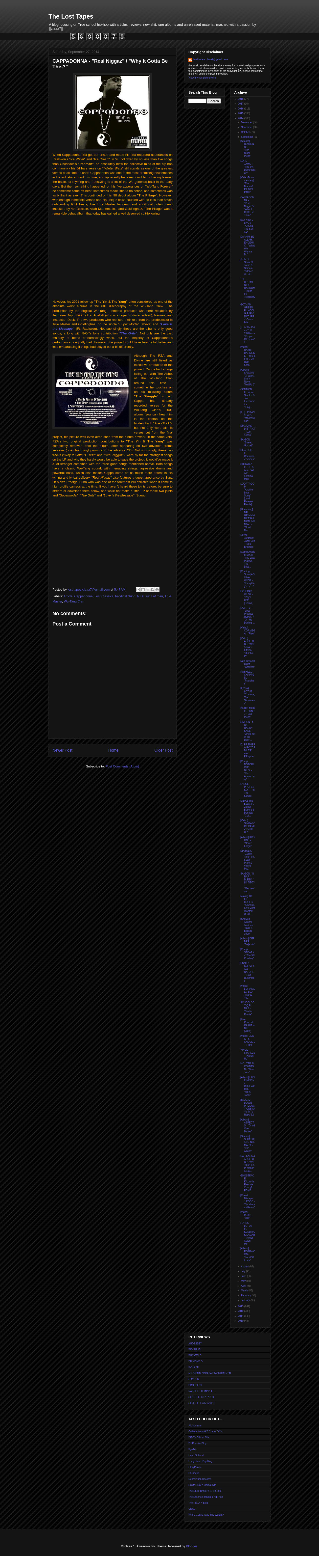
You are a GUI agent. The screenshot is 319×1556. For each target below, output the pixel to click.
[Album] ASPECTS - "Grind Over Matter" (247, 1125)
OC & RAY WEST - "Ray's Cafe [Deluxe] (246, 597)
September (247, 137)
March (245, 1290)
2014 (241, 118)
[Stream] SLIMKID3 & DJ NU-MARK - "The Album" (247, 1143)
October (245, 132)
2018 (241, 99)
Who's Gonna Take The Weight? (206, 1514)
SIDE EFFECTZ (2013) (201, 1397)
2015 (241, 113)
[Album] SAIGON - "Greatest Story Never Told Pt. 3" (247, 377)
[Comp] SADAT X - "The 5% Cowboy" (247, 954)
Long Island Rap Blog (200, 1461)
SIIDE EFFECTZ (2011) (201, 1403)
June (244, 1276)
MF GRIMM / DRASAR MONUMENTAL (210, 1373)
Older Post (163, 750)
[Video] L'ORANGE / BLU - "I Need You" (247, 991)
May (243, 1281)
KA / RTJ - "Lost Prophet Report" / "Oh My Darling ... (247, 615)
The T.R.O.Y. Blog (198, 1502)
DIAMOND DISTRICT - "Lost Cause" (247, 430)
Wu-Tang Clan (74, 601)
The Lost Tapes (70, 16)
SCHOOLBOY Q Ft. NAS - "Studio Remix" (247, 1008)
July (243, 1271)
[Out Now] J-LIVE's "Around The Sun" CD (247, 225)
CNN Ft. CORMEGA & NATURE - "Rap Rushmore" (247, 972)
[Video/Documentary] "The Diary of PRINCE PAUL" (247, 185)
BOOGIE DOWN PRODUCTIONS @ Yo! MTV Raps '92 (247, 1107)
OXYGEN (193, 1379)
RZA (140, 596)
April (244, 1285)
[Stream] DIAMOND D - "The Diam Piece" (247, 148)
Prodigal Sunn (125, 596)
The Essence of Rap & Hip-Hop (205, 1497)
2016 (241, 108)
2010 (241, 1320)
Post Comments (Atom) (122, 766)
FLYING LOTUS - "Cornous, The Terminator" (247, 696)
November (247, 127)
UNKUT (192, 1508)
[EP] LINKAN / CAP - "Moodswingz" (247, 416)
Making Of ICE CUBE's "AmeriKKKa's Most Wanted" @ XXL (247, 905)
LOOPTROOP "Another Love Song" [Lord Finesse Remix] (247, 494)
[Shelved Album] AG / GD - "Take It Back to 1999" (247, 926)
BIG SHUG (194, 1349)
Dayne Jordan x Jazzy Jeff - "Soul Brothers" (247, 541)
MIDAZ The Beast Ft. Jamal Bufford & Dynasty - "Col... (247, 808)
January (245, 1300)
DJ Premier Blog (197, 1443)
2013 (241, 1306)
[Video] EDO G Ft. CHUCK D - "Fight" (247, 1040)
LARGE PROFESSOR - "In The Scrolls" (247, 790)
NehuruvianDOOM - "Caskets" (247, 664)
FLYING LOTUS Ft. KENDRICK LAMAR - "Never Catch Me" (247, 1233)
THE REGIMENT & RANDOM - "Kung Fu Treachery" (247, 289)
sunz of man (154, 596)
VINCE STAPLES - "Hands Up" (247, 1054)
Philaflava (193, 1473)
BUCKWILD (195, 1355)
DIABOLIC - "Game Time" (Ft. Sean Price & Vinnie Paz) (247, 859)
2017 (241, 103)
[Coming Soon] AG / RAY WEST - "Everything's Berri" (247, 579)
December (247, 122)
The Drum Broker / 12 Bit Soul (204, 1491)
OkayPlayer (194, 1467)
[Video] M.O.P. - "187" (246, 1215)
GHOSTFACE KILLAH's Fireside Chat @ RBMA (247, 1183)
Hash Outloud (196, 1455)
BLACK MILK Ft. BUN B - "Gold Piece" (247, 712)
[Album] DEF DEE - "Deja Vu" (247, 941)
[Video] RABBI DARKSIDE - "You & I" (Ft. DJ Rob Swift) (247, 356)
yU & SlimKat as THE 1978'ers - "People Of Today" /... (247, 335)
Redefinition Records (199, 1479)
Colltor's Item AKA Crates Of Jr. (205, 1431)
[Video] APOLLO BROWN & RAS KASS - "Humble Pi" (247, 647)
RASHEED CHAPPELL (201, 1391)
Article (68, 596)
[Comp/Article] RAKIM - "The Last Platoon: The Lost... (247, 559)
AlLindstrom (195, 1425)
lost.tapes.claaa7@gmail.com (210, 59)
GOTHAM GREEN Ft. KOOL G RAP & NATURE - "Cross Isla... (247, 313)
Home (113, 750)
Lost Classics (104, 596)
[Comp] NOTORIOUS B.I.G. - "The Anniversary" (247, 770)
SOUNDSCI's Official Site (202, 1485)
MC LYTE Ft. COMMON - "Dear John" (247, 1068)
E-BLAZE (193, 1367)
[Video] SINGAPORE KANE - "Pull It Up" (247, 826)
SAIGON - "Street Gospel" (246, 442)
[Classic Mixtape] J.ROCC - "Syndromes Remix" (247, 1201)
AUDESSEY (195, 1343)
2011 (241, 1316)
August (245, 1266)
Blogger (191, 1546)
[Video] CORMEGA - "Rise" (247, 630)
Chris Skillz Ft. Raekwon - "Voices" (247, 455)
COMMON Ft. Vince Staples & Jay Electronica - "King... (247, 398)
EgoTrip (192, 1449)
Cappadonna (83, 596)
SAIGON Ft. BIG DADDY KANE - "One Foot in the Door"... (247, 731)
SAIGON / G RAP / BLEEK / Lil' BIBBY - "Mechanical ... (247, 882)
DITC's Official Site (198, 1437)
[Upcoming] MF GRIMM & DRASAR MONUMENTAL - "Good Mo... (247, 520)
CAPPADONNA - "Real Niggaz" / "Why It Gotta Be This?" (247, 206)
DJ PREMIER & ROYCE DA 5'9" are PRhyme (247, 750)
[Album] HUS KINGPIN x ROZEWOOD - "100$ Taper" (247, 1086)
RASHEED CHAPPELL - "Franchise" (247, 677)
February (246, 1295)
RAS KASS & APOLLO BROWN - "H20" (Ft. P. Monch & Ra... (247, 1163)
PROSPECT (195, 1385)
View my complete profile (202, 77)
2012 (241, 1311)
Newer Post (62, 750)
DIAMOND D (195, 1361)
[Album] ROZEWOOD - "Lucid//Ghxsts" (247, 1254)
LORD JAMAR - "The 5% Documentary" (247, 167)
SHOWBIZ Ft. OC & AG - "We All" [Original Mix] (247, 471)
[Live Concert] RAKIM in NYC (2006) (247, 1025)
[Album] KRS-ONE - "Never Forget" (247, 841)
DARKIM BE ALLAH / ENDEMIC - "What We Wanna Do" (247, 245)
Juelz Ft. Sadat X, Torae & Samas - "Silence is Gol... (246, 266)
